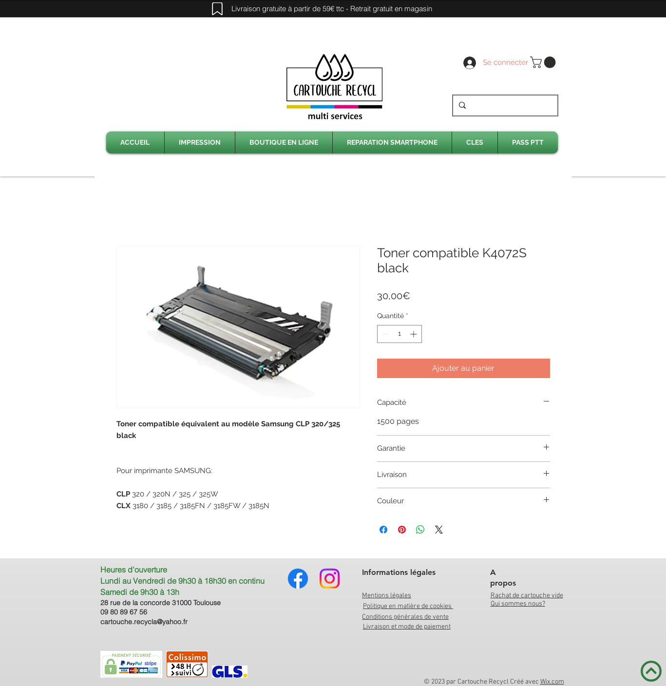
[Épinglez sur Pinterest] (402, 529)
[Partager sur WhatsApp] (420, 529)
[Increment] (414, 334)
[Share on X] (439, 529)
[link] (544, 62)
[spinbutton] (399, 334)
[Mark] (217, 8)
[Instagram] (329, 578)
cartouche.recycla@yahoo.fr (144, 621)
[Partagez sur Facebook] (383, 529)
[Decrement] (385, 334)
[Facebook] (298, 578)
